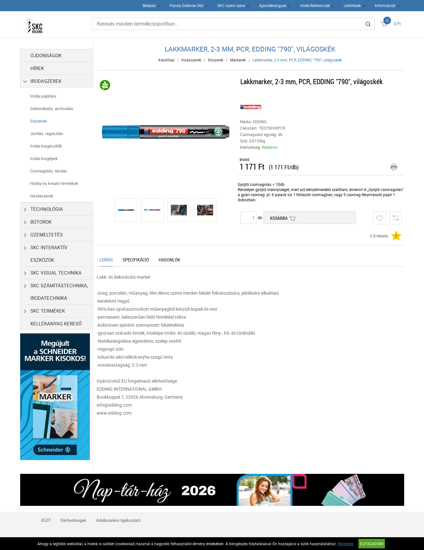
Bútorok (38, 222)
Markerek (238, 59)
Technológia (43, 209)
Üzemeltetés (43, 234)
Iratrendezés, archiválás (51, 108)
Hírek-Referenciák (315, 5)
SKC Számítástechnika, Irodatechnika (56, 290)
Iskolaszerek (41, 196)
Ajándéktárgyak (272, 5)
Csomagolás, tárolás (48, 171)
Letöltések (352, 5)
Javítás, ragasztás (46, 133)
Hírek (37, 68)
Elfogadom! (371, 543)
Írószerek (38, 121)
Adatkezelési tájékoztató (118, 520)
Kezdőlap (166, 59)
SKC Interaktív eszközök (46, 252)
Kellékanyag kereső (56, 323)
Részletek (346, 543)
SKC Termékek (44, 311)
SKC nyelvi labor (231, 5)
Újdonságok (45, 55)
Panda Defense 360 (187, 5)
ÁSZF (46, 520)
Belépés (149, 5)
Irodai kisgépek (44, 158)
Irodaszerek (43, 81)
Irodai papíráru (43, 96)
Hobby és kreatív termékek (54, 183)
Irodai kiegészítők (46, 146)
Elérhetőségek (73, 520)
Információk (385, 5)
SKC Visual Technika (53, 273)
